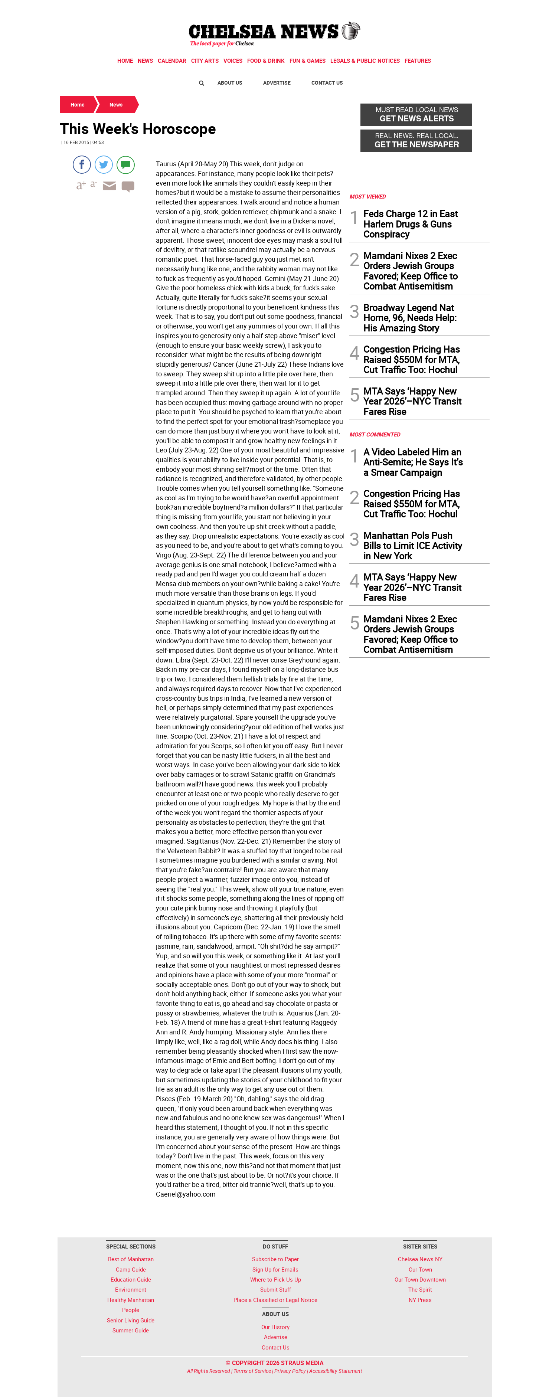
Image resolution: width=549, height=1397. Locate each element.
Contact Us (327, 82)
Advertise (277, 82)
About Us (230, 82)
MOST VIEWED (367, 196)
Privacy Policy (290, 1370)
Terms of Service (252, 1370)
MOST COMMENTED (374, 434)
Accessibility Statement (335, 1370)
